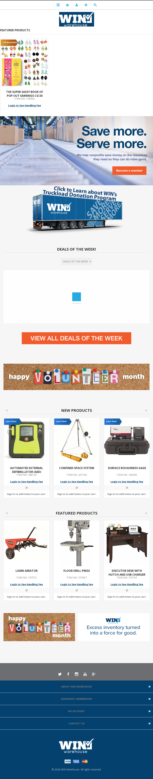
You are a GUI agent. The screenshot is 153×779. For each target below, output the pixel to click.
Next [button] (146, 410)
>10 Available (9, 42)
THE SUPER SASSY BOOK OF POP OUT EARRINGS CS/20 (24, 94)
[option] (26, 460)
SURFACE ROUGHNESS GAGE (127, 468)
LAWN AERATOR (27, 571)
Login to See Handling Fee (24, 105)
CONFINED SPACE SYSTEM (76, 468)
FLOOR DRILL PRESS (76, 571)
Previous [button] (6, 410)
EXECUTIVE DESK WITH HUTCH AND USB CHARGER (127, 573)
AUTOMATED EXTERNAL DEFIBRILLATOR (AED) (26, 470)
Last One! (11, 421)
